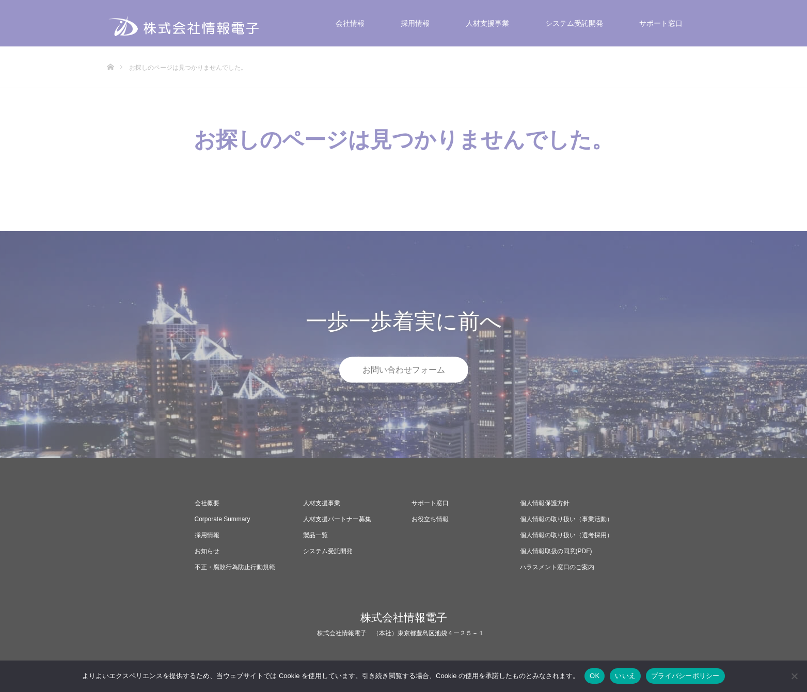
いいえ (625, 676)
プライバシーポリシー (685, 676)
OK (594, 676)
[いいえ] (794, 676)
